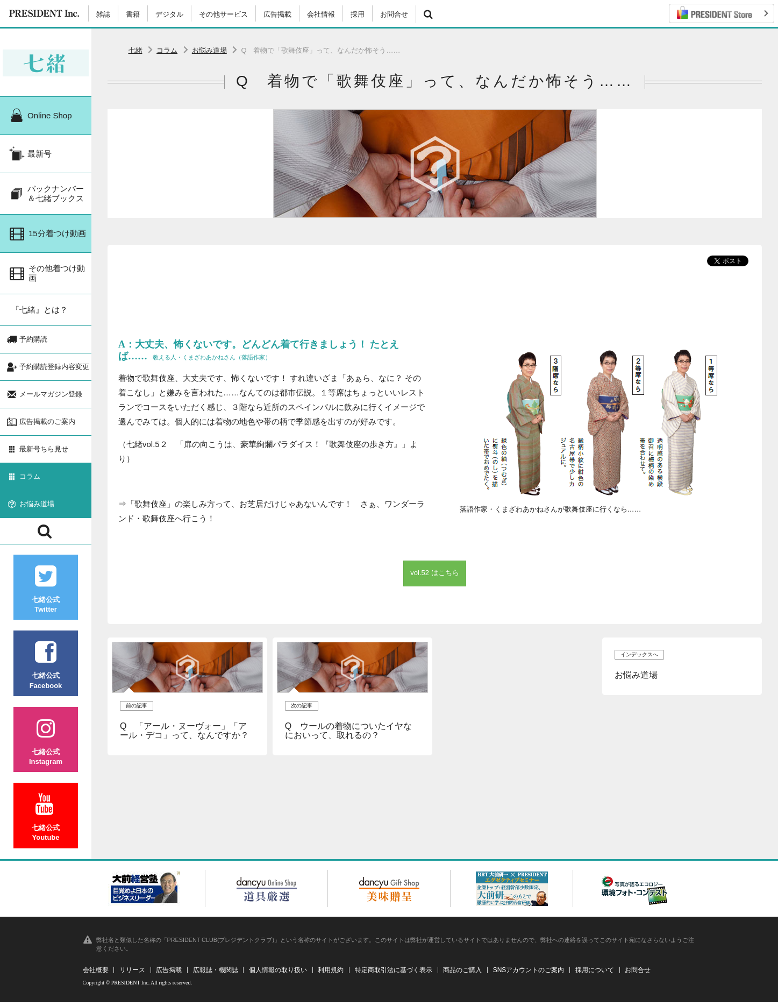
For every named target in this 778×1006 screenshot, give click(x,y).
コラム (166, 50)
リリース (132, 973)
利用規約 (331, 973)
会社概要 (96, 973)
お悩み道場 (209, 50)
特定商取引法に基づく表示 (393, 973)
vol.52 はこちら (434, 573)
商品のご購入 (462, 973)
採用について (594, 973)
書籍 (133, 14)
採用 (358, 14)
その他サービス (223, 14)
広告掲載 (277, 14)
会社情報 (321, 14)
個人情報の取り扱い (278, 973)
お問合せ (394, 14)
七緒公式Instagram (45, 745)
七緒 (135, 50)
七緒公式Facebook (45, 669)
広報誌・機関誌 (215, 973)
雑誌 (103, 14)
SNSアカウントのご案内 (529, 973)
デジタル (169, 14)
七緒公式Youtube (45, 821)
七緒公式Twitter (45, 593)
